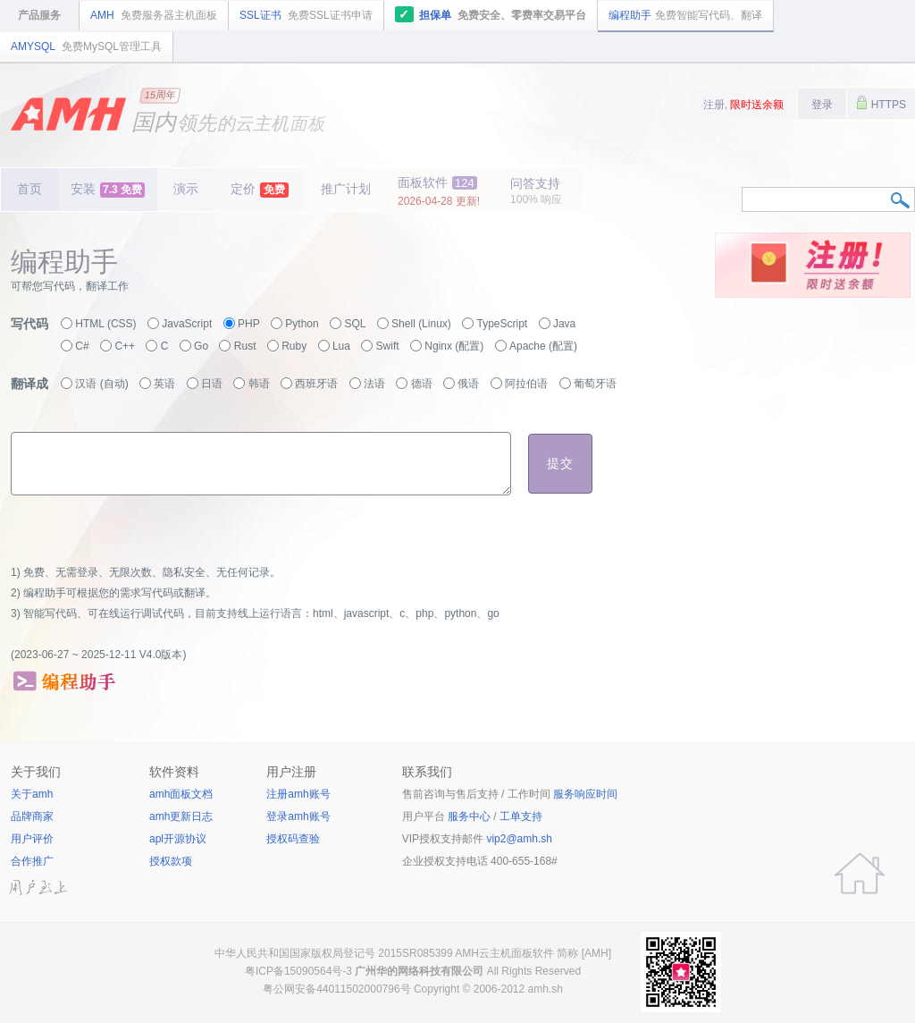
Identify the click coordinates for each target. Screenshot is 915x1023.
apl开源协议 (177, 839)
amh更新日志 (181, 816)
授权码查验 (293, 839)
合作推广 (32, 861)
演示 (185, 189)
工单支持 (520, 816)
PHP (249, 323)
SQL (354, 323)
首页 (29, 189)
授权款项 (170, 861)
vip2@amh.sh (519, 839)
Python (301, 323)
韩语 (259, 383)
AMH (153, 15)
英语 (164, 383)
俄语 (468, 383)
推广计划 (346, 189)
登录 (822, 104)
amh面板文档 (181, 794)
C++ (124, 346)
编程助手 (685, 15)
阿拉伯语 (526, 383)
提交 (560, 463)
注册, (744, 104)
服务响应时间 (585, 794)
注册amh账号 (298, 794)
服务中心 (469, 816)
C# (81, 346)
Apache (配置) (543, 346)
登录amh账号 (298, 816)
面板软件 (439, 191)
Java (564, 323)
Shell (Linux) (421, 323)
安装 (108, 190)
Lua (341, 346)
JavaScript (187, 323)
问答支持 (536, 191)
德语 (421, 383)
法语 (374, 383)
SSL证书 (306, 15)
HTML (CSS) (105, 323)
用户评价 (32, 839)
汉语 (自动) (101, 383)
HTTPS (881, 103)
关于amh (32, 794)
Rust (245, 346)
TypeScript (502, 323)
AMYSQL (86, 46)
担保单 (491, 14)
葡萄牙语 (595, 383)
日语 (211, 383)
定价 (260, 190)
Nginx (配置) (453, 346)
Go (201, 346)
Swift (387, 346)
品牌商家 (32, 816)
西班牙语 (316, 383)
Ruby (293, 346)
